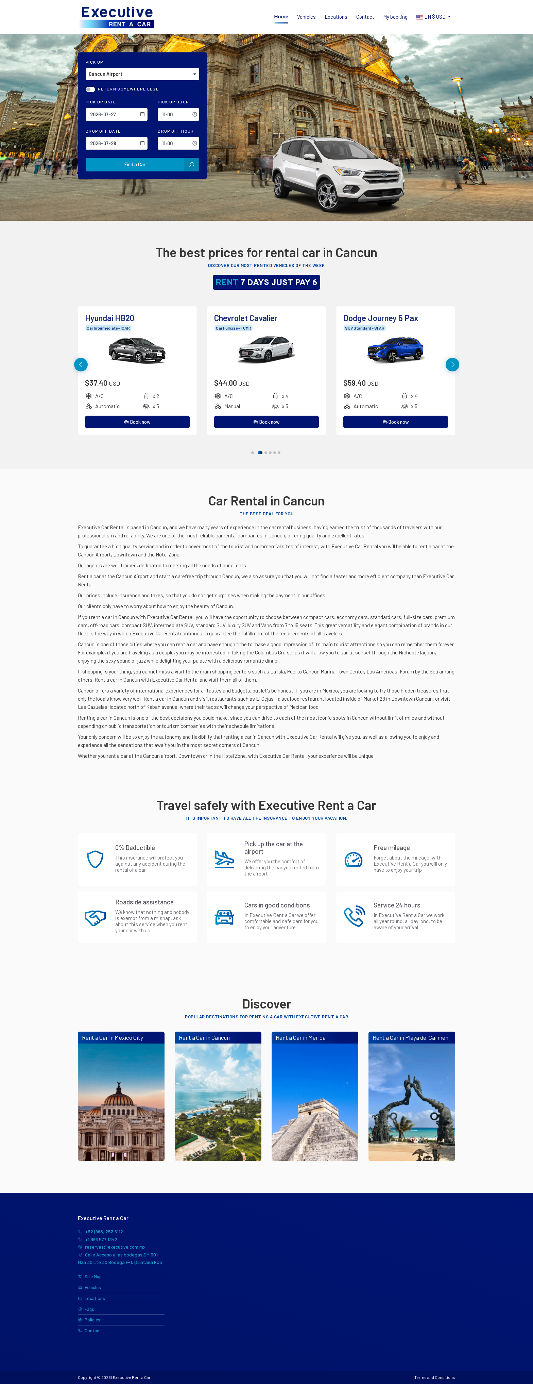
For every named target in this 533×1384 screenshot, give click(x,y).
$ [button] (431, 17)
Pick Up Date (101, 101)
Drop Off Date (103, 131)
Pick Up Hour (173, 101)
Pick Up (94, 62)
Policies (89, 1319)
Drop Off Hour (176, 131)
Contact (365, 17)
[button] (452, 364)
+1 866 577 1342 (97, 1239)
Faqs (86, 1309)
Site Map (90, 1276)
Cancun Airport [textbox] (105, 74)
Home (281, 16)
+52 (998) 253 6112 (100, 1231)
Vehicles (306, 17)
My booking (395, 17)
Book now (137, 422)
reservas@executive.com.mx (111, 1247)
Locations (336, 17)
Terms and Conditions (434, 1377)
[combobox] (142, 74)
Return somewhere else (128, 88)
